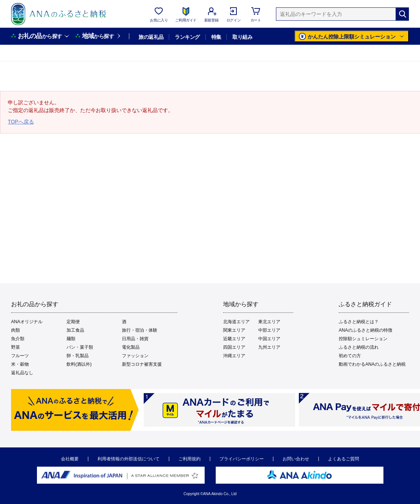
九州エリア (269, 347)
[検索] (402, 14)
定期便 (73, 321)
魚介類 (17, 338)
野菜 (15, 347)
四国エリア (234, 347)
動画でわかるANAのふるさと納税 (372, 364)
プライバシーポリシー (241, 458)
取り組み (242, 37)
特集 (216, 37)
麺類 (70, 338)
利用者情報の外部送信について (129, 458)
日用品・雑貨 (135, 338)
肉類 (15, 330)
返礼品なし (22, 372)
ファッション (135, 355)
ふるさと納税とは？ (359, 321)
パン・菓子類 (79, 347)
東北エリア (269, 321)
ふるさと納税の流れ (359, 347)
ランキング (187, 37)
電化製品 (131, 347)
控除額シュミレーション (363, 338)
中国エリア (269, 338)
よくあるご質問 (343, 458)
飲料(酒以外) (79, 364)
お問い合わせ (296, 458)
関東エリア (234, 330)
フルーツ (20, 355)
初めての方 (350, 355)
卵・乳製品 (77, 355)
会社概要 (70, 458)
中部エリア (269, 330)
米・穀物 (20, 364)
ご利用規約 (189, 458)
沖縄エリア (234, 355)
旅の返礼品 (151, 37)
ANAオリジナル (26, 321)
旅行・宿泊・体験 (139, 330)
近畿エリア (234, 338)
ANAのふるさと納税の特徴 (365, 330)
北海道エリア (236, 321)
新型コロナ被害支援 (142, 364)
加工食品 (75, 330)
